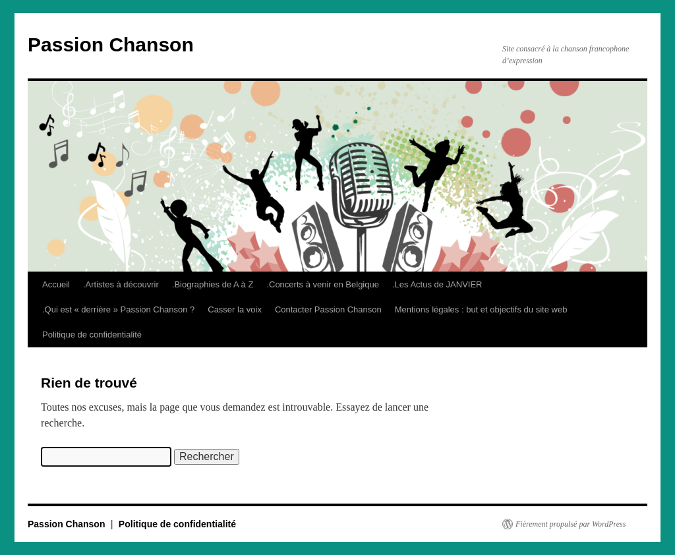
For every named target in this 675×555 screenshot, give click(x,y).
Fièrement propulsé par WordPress (570, 524)
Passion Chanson (111, 44)
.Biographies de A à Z (213, 284)
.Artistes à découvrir (121, 284)
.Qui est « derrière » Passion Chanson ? (118, 309)
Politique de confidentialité (92, 334)
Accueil (56, 284)
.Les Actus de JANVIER (437, 284)
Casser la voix (235, 309)
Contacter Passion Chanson (328, 309)
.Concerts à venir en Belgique (322, 284)
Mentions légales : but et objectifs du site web (481, 309)
